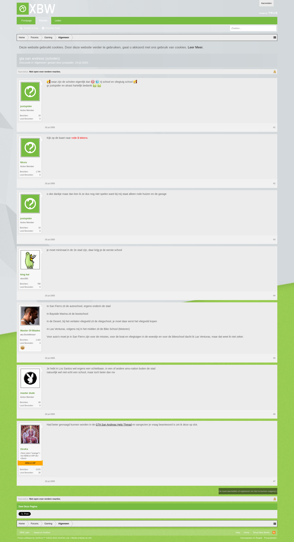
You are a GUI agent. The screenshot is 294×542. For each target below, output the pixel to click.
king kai (24, 274)
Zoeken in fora (31, 28)
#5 (274, 358)
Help (238, 532)
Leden (58, 20)
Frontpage (26, 20)
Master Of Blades (30, 330)
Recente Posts (53, 28)
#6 (274, 414)
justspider (68, 62)
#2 (274, 183)
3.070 (38, 469)
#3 (274, 239)
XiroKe (24, 449)
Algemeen (40, 62)
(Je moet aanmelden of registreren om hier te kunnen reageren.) (248, 491)
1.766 (38, 172)
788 (38, 284)
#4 (274, 295)
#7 (274, 481)
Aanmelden (266, 3)
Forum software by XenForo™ (44, 538)
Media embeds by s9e (81, 538)
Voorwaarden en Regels (251, 538)
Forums (43, 20)
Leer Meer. (195, 47)
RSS (273, 532)
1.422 (38, 340)
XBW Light (24, 532)
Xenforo (46, 532)
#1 (274, 127)
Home (246, 532)
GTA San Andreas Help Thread (114, 424)
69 (39, 402)
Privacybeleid (270, 538)
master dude (27, 393)
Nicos (23, 162)
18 (39, 116)
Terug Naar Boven (261, 532)
